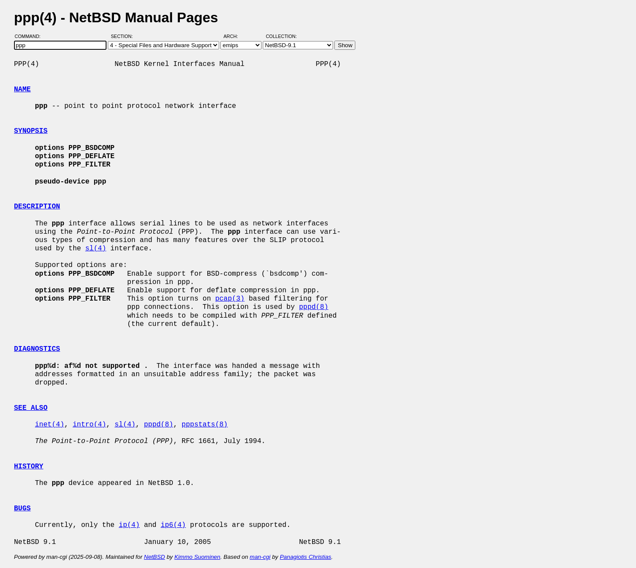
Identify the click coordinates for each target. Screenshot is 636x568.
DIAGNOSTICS (37, 349)
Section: (124, 36)
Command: (30, 36)
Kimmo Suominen (197, 557)
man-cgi (260, 557)
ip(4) (129, 525)
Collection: (281, 36)
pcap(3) (229, 299)
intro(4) (89, 424)
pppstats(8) (205, 424)
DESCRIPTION (37, 206)
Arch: (234, 36)
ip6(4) (173, 525)
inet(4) (49, 424)
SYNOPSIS (31, 131)
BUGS (22, 508)
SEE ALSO (31, 408)
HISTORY (28, 466)
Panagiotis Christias (305, 557)
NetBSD (154, 557)
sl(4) (95, 248)
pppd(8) (313, 307)
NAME (22, 89)
